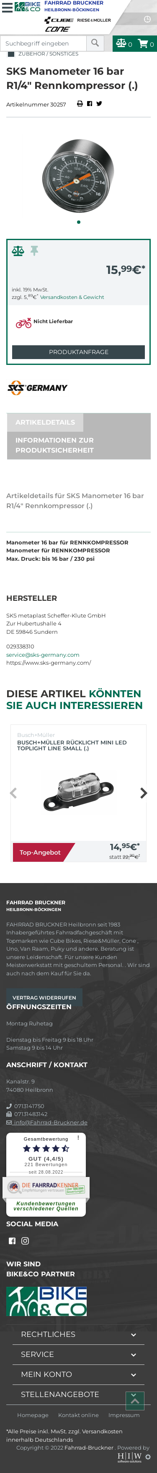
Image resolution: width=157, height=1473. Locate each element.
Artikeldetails (45, 422)
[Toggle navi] (7, 6)
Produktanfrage (78, 352)
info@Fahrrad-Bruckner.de (47, 1122)
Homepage (33, 1415)
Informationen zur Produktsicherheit (54, 445)
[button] (78, 222)
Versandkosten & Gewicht (72, 297)
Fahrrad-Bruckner (89, 1447)
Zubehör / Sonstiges (42, 54)
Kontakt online (78, 1415)
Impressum (124, 1415)
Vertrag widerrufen (44, 998)
